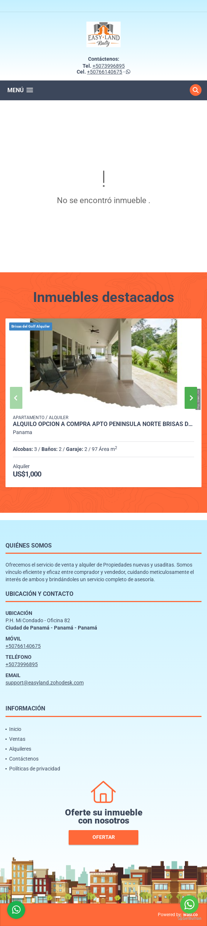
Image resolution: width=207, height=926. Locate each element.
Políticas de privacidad (34, 769)
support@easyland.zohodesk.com (45, 683)
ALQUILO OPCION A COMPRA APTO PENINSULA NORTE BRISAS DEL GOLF (103, 424)
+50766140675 (104, 72)
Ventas (17, 739)
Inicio (15, 729)
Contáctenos (24, 759)
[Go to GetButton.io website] (189, 918)
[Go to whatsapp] (189, 904)
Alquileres (20, 749)
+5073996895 (108, 66)
